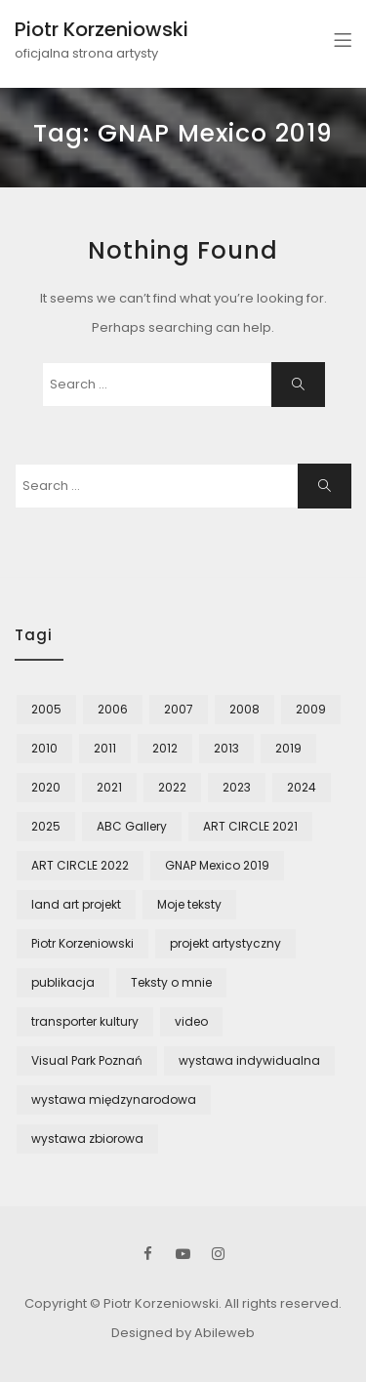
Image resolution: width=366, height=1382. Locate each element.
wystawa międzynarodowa (113, 1099)
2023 (237, 787)
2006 (113, 709)
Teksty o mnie (171, 982)
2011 (105, 748)
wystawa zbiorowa (87, 1138)
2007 (178, 709)
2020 (46, 787)
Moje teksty (189, 904)
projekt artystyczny (225, 943)
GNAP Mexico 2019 (217, 865)
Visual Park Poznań (86, 1060)
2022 (172, 787)
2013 (226, 748)
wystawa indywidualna (249, 1060)
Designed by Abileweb (183, 1332)
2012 (165, 748)
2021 (109, 787)
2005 (46, 709)
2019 (288, 748)
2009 (311, 709)
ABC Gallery (132, 826)
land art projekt (76, 904)
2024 (301, 787)
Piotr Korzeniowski (101, 29)
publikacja (63, 982)
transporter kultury (85, 1021)
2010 (44, 748)
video (191, 1021)
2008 (244, 709)
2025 (46, 826)
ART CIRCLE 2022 (80, 865)
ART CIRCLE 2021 (250, 826)
